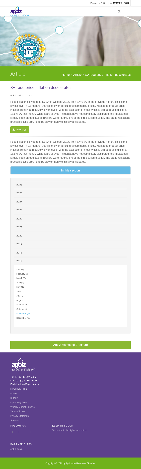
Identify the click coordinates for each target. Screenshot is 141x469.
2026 (19, 184)
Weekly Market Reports (22, 407)
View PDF (20, 129)
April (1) (20, 282)
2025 (19, 193)
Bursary (14, 398)
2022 (19, 218)
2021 (19, 227)
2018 (19, 252)
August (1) (21, 300)
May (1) (20, 287)
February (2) (22, 274)
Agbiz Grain (16, 449)
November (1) (23, 313)
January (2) (21, 269)
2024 (19, 201)
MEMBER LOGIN (119, 3)
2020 (19, 235)
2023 (19, 210)
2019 (19, 244)
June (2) (20, 291)
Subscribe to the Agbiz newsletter (69, 430)
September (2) (23, 304)
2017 (19, 261)
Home (66, 74)
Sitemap (14, 420)
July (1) (20, 296)
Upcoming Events (19, 402)
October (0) (21, 309)
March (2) (21, 278)
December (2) (23, 318)
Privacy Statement (19, 416)
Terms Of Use (17, 411)
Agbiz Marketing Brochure (70, 344)
